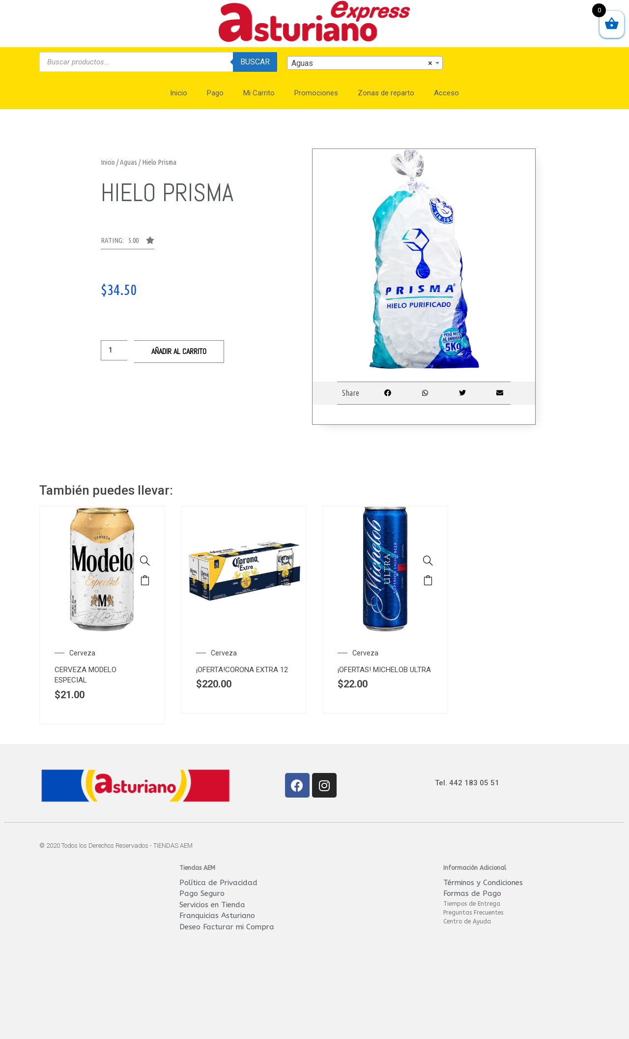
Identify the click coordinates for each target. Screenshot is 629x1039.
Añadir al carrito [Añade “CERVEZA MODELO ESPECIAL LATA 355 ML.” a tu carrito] (145, 580)
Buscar (255, 61)
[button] (127, 243)
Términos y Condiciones (483, 882)
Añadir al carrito (178, 351)
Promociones (316, 93)
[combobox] (365, 63)
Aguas (128, 162)
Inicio (178, 93)
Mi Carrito (259, 93)
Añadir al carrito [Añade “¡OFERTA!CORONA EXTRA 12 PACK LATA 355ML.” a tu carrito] (286, 580)
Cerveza (82, 653)
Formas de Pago (472, 893)
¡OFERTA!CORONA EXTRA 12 (242, 669)
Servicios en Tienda (212, 904)
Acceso (446, 93)
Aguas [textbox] (362, 63)
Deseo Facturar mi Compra (226, 926)
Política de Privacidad (218, 882)
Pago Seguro (202, 893)
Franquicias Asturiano (217, 915)
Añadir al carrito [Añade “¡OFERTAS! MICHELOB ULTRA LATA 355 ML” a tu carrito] (428, 580)
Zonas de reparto (386, 93)
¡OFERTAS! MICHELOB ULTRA (384, 669)
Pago (215, 93)
